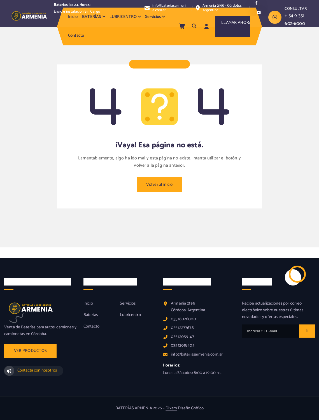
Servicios (153, 16)
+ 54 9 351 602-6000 (295, 19)
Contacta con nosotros (37, 370)
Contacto (76, 35)
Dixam (171, 408)
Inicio (73, 16)
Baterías (90, 315)
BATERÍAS (91, 16)
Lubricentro (130, 315)
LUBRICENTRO (123, 16)
